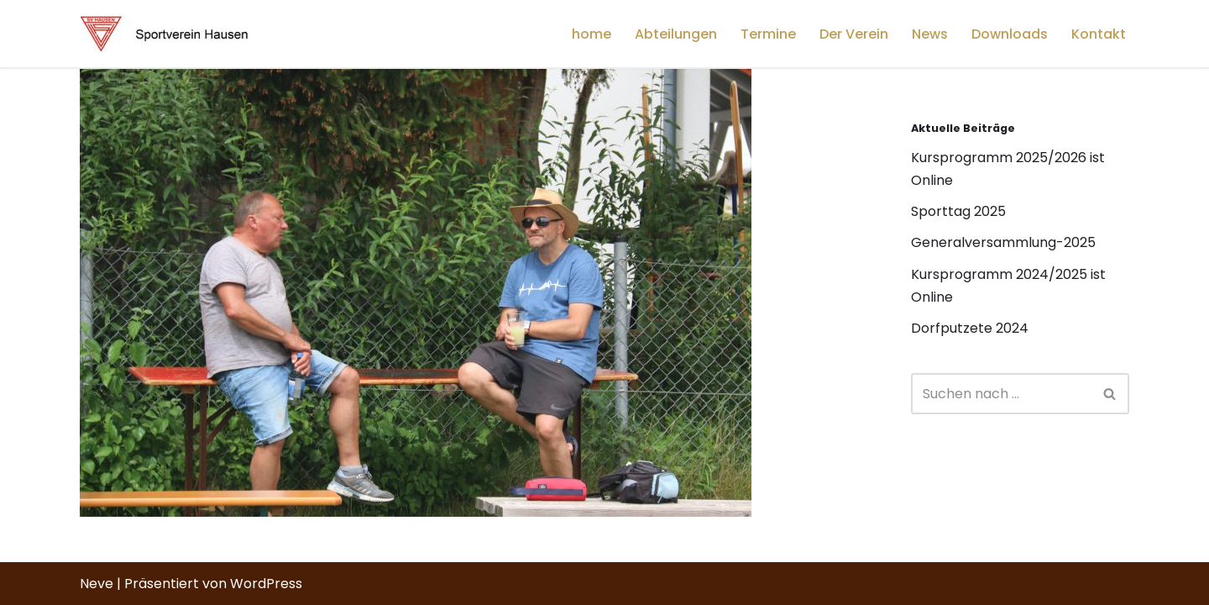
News (930, 34)
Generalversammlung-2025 (1003, 242)
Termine (768, 34)
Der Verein (853, 34)
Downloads (1009, 34)
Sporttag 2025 (958, 211)
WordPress (266, 583)
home (591, 34)
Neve (96, 583)
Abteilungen (676, 34)
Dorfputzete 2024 (969, 328)
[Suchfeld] (1001, 393)
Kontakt (1098, 34)
